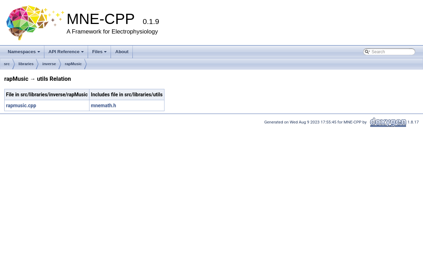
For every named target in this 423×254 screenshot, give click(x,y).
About (122, 51)
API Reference (66, 51)
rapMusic (73, 64)
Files (99, 51)
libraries (26, 64)
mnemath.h (103, 105)
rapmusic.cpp (21, 105)
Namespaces (24, 51)
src (7, 64)
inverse (49, 64)
